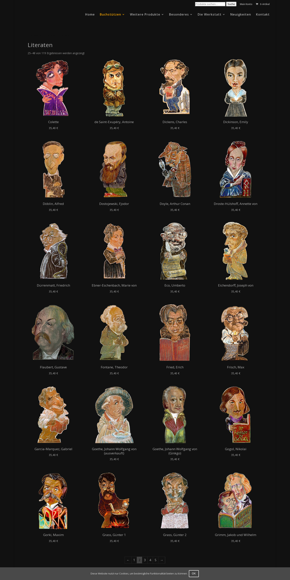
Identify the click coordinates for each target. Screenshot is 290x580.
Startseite (34, 35)
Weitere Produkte (145, 15)
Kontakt (263, 15)
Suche (231, 4)
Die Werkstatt (209, 15)
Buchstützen (110, 15)
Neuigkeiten (240, 15)
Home (90, 15)
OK (194, 573)
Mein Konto (246, 4)
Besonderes (179, 15)
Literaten (50, 35)
